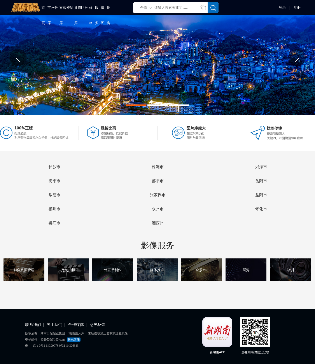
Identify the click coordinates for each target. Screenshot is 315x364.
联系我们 (33, 324)
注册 (297, 7)
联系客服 (74, 339)
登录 (282, 7)
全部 (143, 7)
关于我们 (54, 324)
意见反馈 (97, 324)
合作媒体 (76, 324)
